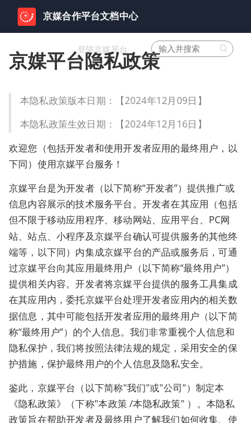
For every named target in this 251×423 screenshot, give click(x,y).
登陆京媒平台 (103, 49)
